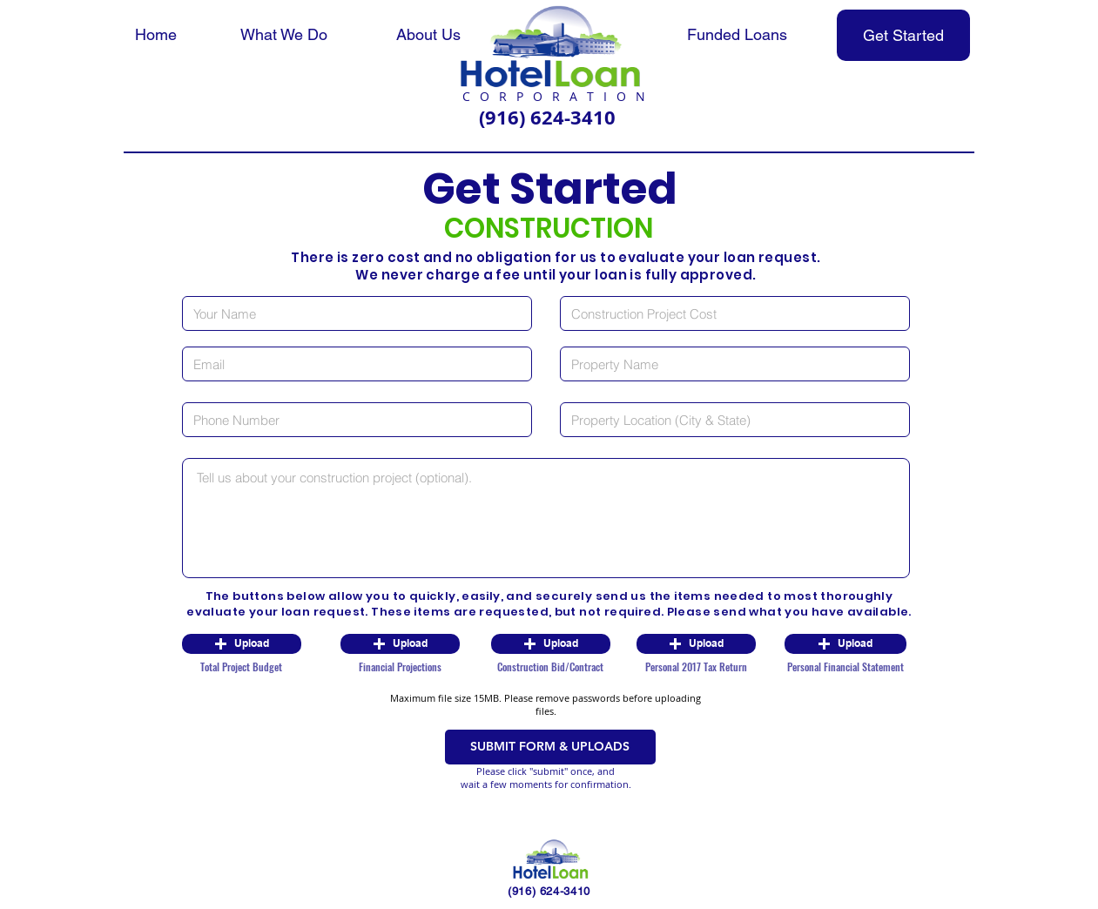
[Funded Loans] (737, 35)
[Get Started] (903, 35)
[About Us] (428, 35)
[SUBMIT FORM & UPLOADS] (550, 747)
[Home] (156, 35)
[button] (241, 644)
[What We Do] (284, 35)
